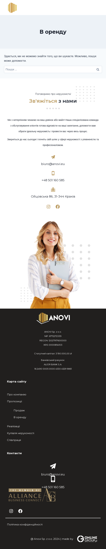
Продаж (19, 410)
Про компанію (16, 394)
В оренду (20, 417)
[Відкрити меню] (96, 8)
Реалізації (13, 426)
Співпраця (14, 440)
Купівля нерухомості (20, 433)
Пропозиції (14, 401)
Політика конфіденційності (25, 524)
